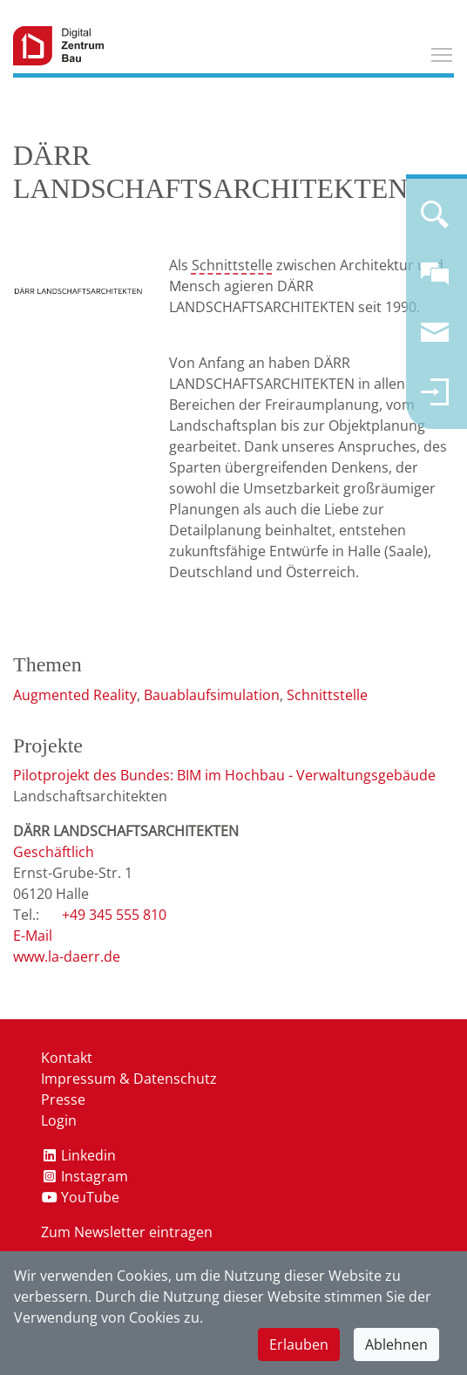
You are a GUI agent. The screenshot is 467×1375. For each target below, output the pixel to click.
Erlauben (298, 1344)
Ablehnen (396, 1344)
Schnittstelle (232, 265)
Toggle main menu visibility (442, 52)
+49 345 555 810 (114, 914)
